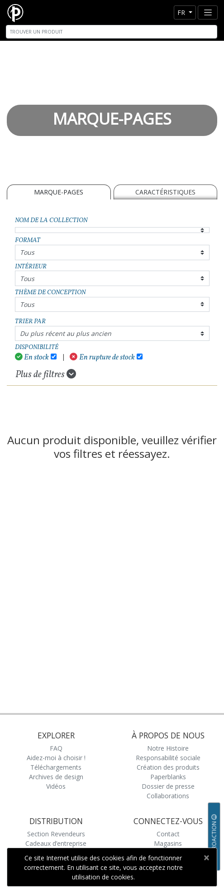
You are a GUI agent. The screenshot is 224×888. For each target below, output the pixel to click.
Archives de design (56, 776)
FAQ (56, 748)
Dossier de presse (168, 786)
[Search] (111, 32)
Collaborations (168, 795)
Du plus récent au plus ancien (65, 333)
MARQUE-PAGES (58, 192)
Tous (27, 252)
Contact (168, 834)
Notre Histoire (168, 748)
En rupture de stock (102, 357)
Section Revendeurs (56, 834)
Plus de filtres (45, 374)
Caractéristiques (165, 192)
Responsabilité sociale (168, 757)
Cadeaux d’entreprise (55, 843)
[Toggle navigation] (208, 12)
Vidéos (56, 786)
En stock (32, 357)
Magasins (168, 843)
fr (182, 12)
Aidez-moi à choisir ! (56, 757)
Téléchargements (55, 767)
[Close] (206, 857)
